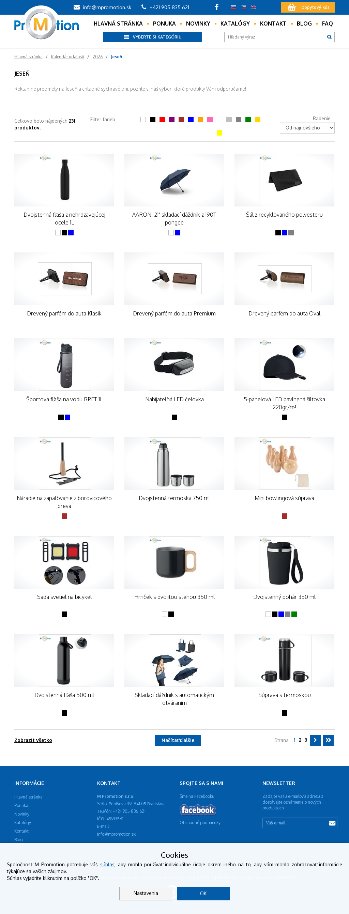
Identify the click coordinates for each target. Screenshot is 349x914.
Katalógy (235, 23)
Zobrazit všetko (33, 740)
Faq (327, 23)
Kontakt (273, 23)
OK (203, 893)
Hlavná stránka (118, 23)
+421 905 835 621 (165, 7)
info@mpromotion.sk (102, 7)
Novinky (198, 23)
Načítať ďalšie (178, 740)
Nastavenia (146, 893)
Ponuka (164, 23)
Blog (304, 23)
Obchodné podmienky (200, 822)
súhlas (107, 864)
